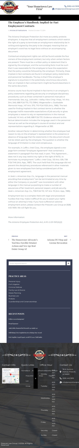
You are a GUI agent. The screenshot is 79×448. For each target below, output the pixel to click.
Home (23, 371)
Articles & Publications (18, 30)
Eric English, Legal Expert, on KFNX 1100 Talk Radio (25, 337)
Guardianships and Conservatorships (23, 302)
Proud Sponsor (13, 324)
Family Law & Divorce (17, 290)
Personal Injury (14, 281)
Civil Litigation (14, 284)
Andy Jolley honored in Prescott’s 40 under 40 (23, 328)
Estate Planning (15, 293)
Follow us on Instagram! (16, 319)
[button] (39, 18)
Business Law (14, 296)
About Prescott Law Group (29, 378)
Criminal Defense (15, 287)
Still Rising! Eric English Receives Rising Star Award (25, 333)
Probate (12, 299)
